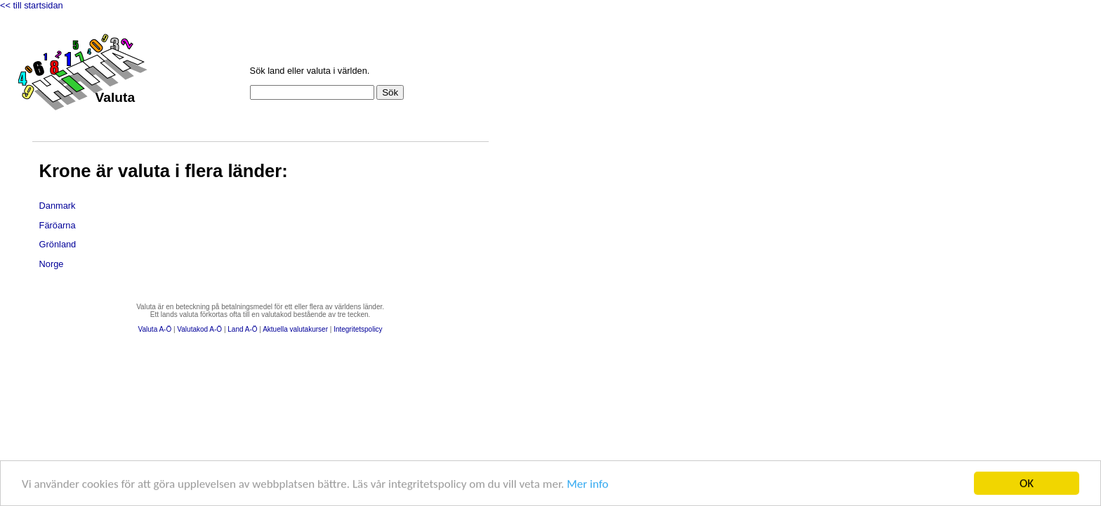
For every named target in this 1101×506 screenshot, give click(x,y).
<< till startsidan (31, 5)
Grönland (58, 244)
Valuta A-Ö (155, 329)
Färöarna (57, 225)
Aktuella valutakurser (295, 329)
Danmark (57, 205)
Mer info (587, 483)
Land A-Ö (242, 329)
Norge (51, 264)
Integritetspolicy (358, 329)
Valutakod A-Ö (199, 329)
